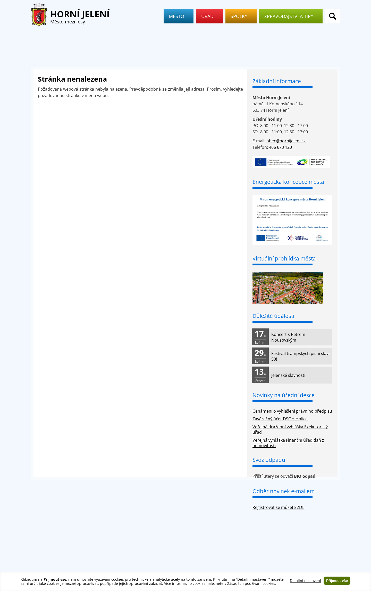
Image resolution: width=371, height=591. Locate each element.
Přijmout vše (337, 581)
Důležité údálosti (273, 315)
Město (178, 16)
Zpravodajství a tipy (290, 16)
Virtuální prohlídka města (284, 258)
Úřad (209, 16)
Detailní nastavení (305, 581)
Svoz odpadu (268, 459)
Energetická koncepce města (288, 181)
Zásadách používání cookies (251, 583)
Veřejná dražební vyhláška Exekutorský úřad (290, 429)
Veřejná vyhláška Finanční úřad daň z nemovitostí (288, 442)
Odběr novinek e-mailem (283, 491)
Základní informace (276, 81)
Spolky (241, 16)
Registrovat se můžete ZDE (278, 507)
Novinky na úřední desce (283, 395)
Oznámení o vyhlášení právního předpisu (292, 411)
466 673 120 (280, 147)
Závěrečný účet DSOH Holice (280, 419)
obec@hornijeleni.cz (286, 141)
